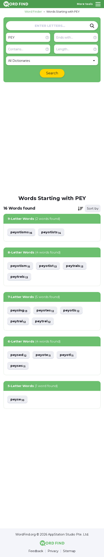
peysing (18, 310)
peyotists (51, 232)
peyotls (71, 310)
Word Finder (33, 11)
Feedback (35, 551)
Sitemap (69, 551)
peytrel (43, 321)
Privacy (53, 551)
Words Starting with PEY (63, 11)
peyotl (66, 355)
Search (52, 73)
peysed (18, 355)
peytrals (74, 266)
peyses (17, 366)
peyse (17, 399)
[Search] (92, 26)
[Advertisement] (52, 138)
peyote (43, 355)
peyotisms (21, 232)
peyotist (48, 266)
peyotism (20, 266)
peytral (18, 321)
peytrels (19, 277)
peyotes (45, 310)
